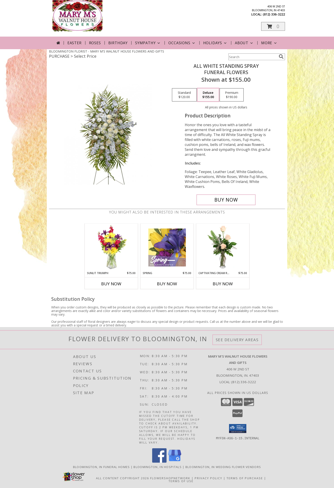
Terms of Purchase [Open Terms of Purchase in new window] (245, 478)
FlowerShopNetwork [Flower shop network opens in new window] (170, 478)
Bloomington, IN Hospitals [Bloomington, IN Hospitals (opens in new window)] (158, 467)
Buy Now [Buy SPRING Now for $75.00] (167, 284)
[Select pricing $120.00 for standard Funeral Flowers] (184, 94)
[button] (273, 26)
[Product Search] (253, 57)
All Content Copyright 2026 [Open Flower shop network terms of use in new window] (122, 478)
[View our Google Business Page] (174, 461)
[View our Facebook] (159, 461)
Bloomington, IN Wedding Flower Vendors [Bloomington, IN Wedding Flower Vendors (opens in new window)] (223, 467)
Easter (74, 42)
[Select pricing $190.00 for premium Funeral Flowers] (231, 94)
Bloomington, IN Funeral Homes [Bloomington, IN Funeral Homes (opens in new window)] (101, 467)
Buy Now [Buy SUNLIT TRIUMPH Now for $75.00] (111, 284)
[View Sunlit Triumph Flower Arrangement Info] (111, 247)
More (269, 42)
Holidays (215, 42)
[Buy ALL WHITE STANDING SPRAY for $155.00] (226, 199)
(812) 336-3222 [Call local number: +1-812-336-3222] (274, 14)
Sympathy (148, 42)
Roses (95, 42)
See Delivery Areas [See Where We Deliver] (237, 339)
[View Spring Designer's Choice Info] (167, 247)
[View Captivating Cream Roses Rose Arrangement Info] (223, 247)
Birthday (118, 42)
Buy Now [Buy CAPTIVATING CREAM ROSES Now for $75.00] (223, 284)
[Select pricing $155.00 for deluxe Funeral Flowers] (208, 94)
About (244, 42)
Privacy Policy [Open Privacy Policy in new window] (208, 478)
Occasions (182, 42)
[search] (281, 56)
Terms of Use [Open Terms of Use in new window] (181, 481)
